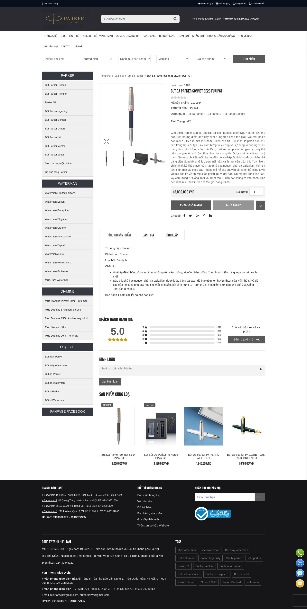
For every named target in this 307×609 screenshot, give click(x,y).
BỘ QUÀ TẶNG (167, 36)
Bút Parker (83, 36)
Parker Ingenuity (210, 558)
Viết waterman (210, 550)
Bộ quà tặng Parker (56, 172)
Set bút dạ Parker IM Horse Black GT (161, 456)
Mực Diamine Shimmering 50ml (63, 309)
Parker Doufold (231, 582)
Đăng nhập (239, 3)
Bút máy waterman (236, 550)
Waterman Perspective (58, 236)
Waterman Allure (54, 253)
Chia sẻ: (176, 215)
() (223, 3)
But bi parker (234, 558)
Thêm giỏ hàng (191, 205)
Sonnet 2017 (209, 582)
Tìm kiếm (249, 58)
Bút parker (213, 113)
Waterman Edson (55, 201)
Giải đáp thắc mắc (148, 519)
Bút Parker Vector (55, 146)
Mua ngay (233, 205)
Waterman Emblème (56, 271)
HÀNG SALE (149, 36)
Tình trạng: (178, 121)
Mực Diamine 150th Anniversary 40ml (66, 318)
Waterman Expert (55, 245)
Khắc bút (198, 36)
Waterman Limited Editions (60, 192)
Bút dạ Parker (52, 374)
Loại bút (184, 36)
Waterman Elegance (56, 219)
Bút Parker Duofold (56, 85)
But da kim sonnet (189, 574)
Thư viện (245, 36)
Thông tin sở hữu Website (153, 525)
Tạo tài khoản (257, 3)
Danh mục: (178, 113)
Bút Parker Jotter (54, 154)
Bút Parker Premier (56, 93)
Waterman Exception (57, 210)
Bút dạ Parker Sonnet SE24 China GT (118, 456)
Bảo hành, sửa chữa (149, 513)
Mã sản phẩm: (180, 102)
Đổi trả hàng (145, 507)
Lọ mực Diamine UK (127, 36)
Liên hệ (77, 46)
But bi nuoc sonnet (230, 566)
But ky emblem (204, 566)
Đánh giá (148, 235)
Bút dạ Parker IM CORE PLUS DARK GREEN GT (246, 456)
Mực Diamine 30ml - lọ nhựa (61, 335)
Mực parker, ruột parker (58, 163)
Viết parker (254, 558)
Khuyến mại (50, 46)
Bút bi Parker (52, 391)
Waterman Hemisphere (58, 262)
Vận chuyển (144, 501)
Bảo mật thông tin (148, 495)
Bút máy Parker (54, 356)
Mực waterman (187, 550)
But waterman (186, 558)
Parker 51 (50, 102)
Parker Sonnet (186, 582)
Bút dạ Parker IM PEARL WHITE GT (203, 456)
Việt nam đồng (51, 3)
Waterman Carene (55, 227)
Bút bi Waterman (54, 400)
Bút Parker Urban (55, 128)
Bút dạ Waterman (55, 382)
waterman (253, 582)
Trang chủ (50, 36)
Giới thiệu (67, 36)
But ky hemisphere (217, 574)
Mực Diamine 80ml (55, 327)
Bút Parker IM (52, 137)
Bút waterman (103, 36)
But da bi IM (241, 574)
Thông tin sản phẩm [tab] (118, 235)
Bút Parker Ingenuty (56, 111)
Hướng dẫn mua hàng (221, 36)
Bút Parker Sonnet (55, 119)
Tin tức (65, 46)
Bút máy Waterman (56, 365)
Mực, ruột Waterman (57, 279)
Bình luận (172, 235)
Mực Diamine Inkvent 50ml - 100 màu (66, 300)
